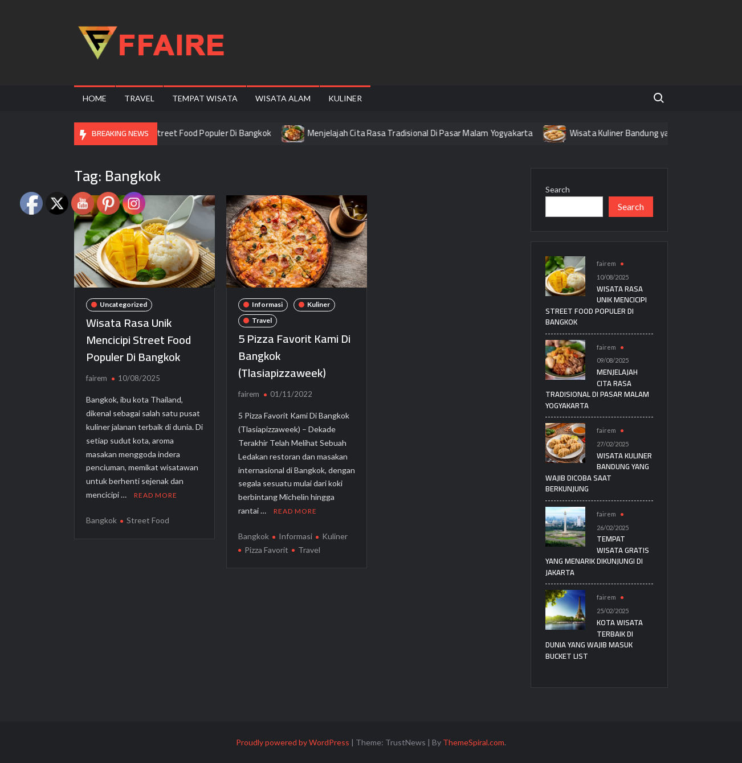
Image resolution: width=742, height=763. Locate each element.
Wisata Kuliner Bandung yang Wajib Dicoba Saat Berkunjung (598, 472)
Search (557, 189)
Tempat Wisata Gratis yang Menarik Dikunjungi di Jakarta (597, 555)
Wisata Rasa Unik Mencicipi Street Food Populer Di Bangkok (173, 133)
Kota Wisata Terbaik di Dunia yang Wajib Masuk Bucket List (594, 639)
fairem (96, 378)
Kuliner (345, 98)
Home (95, 98)
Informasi (267, 304)
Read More (155, 495)
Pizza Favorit (266, 550)
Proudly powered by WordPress (292, 742)
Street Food (148, 520)
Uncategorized (123, 304)
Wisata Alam (283, 98)
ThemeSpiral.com (473, 742)
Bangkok (101, 520)
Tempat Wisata (205, 98)
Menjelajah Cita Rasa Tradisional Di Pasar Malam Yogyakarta (433, 133)
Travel (139, 98)
